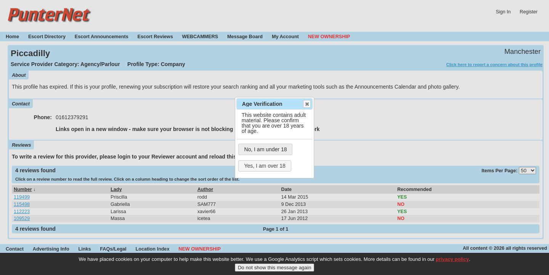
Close (306, 104)
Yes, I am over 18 (264, 166)
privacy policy (452, 262)
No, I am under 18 (265, 149)
